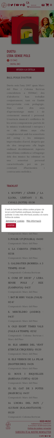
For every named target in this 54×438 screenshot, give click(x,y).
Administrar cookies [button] (15, 221)
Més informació (33, 221)
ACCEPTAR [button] (10, 225)
